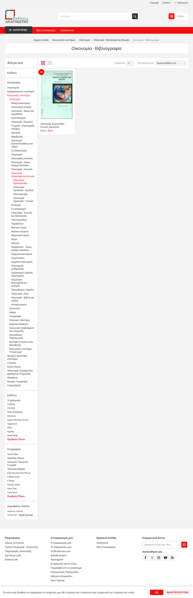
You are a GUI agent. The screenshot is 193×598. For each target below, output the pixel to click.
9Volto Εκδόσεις (15, 412)
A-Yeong (10, 480)
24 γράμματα (13, 400)
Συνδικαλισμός (19, 150)
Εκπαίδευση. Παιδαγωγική (16, 336)
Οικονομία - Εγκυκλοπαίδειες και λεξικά (22, 143)
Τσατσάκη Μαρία (16, 469)
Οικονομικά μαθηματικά (17, 267)
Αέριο (14, 239)
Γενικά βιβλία (14, 385)
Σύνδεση (166, 2)
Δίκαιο (12, 312)
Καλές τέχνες (14, 366)
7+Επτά (11, 408)
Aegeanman (12, 423)
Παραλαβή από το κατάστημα (66, 567)
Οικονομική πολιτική (21, 158)
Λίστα (50, 63)
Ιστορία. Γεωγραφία (17, 381)
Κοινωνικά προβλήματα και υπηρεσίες (21, 329)
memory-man (12, 514)
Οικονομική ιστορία (21, 107)
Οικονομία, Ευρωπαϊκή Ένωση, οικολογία (52, 125)
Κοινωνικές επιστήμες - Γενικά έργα (21, 350)
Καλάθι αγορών (59, 555)
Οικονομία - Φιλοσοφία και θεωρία (22, 175)
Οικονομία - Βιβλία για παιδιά (22, 299)
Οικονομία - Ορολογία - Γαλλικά (23, 199)
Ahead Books (12, 435)
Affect (9, 427)
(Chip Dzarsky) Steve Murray (18, 472)
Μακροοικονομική (20, 103)
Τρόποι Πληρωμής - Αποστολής (21, 547)
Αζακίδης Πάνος (15, 458)
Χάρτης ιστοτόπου (14, 542)
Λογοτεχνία (13, 87)
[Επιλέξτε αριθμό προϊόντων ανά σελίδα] (130, 63)
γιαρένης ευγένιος (15, 511)
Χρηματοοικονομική (21, 254)
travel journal (26, 515)
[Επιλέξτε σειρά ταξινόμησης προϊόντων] (171, 63)
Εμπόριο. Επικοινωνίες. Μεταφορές (21, 343)
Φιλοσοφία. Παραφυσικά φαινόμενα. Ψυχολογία (20, 372)
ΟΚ (156, 592)
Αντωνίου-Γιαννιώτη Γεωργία (17, 463)
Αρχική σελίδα (41, 40)
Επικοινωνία (67, 30)
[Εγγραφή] (161, 545)
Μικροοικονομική (20, 235)
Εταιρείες (16, 204)
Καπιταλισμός (18, 117)
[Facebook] (145, 558)
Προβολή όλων (16, 439)
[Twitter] (152, 558)
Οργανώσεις (18, 257)
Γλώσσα (11, 362)
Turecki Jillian (12, 454)
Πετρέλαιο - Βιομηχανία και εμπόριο (19, 282)
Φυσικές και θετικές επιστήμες (17, 357)
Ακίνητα (15, 243)
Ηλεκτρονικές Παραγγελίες (65, 572)
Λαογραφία (15, 316)
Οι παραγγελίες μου (61, 547)
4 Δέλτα (11, 404)
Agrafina (10, 431)
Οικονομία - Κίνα (19, 293)
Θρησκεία (12, 377)
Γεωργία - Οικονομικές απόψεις (23, 127)
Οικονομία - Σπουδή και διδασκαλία (21, 214)
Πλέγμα (43, 63)
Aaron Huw (12, 488)
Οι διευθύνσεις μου (61, 551)
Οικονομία (14, 99)
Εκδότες (12, 73)
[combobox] (95, 16)
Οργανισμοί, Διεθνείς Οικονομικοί (22, 274)
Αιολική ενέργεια (19, 231)
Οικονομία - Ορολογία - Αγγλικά (23, 189)
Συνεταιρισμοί (18, 208)
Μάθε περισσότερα (177, 592)
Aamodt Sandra (13, 484)
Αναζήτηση (135, 16)
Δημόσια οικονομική (21, 261)
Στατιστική (14, 308)
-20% (41, 72)
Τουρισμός (16, 154)
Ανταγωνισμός (19, 304)
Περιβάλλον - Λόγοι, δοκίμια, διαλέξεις (21, 248)
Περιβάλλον (17, 223)
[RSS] (172, 558)
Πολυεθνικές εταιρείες (22, 289)
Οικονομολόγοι (19, 219)
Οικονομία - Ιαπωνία (21, 169)
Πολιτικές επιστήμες (19, 320)
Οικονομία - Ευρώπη (22, 121)
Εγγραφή (154, 2)
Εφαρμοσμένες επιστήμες (21, 91)
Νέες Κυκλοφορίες (45, 30)
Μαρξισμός (17, 136)
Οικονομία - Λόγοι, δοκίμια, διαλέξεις (20, 164)
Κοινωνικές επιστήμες (18, 95)
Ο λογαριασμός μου (61, 542)
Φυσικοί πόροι (18, 227)
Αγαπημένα (57, 559)
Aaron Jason (12, 492)
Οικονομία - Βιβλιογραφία (20, 182)
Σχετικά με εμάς (13, 555)
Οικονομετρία (20, 194)
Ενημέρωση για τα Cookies (64, 563)
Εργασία (15, 132)
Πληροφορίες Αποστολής (18, 551)
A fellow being (13, 476)
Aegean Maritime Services (18, 419)
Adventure (11, 415)
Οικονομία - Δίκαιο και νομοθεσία (22, 112)
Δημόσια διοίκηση (18, 324)
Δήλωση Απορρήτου (61, 576)
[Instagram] (159, 558)
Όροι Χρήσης (58, 580)
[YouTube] (165, 558)
